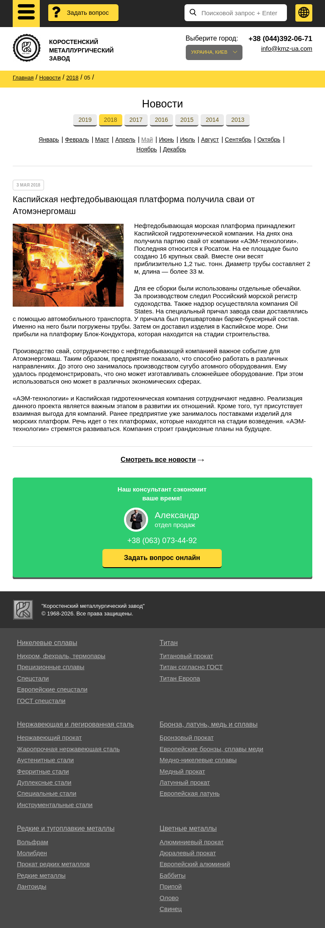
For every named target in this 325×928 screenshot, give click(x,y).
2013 (237, 119)
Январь (49, 139)
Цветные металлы (188, 828)
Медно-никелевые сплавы (198, 759)
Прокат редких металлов (53, 864)
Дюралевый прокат (188, 853)
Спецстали (33, 678)
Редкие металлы (41, 875)
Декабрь (174, 149)
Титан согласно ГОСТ (191, 666)
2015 (186, 119)
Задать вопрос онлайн (162, 557)
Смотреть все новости (158, 459)
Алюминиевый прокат (191, 842)
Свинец (171, 908)
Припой (171, 886)
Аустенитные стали (45, 759)
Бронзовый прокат (187, 737)
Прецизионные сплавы (50, 666)
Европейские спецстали (52, 689)
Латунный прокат (185, 782)
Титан (169, 642)
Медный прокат (182, 771)
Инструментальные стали (55, 804)
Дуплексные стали (44, 782)
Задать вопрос (88, 12)
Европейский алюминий (195, 864)
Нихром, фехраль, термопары (61, 655)
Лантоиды (31, 886)
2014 (212, 119)
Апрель (125, 139)
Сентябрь (238, 139)
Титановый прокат (186, 655)
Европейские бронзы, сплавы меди (211, 748)
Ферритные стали (43, 771)
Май (147, 139)
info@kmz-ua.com (286, 48)
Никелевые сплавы (47, 642)
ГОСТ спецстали (41, 700)
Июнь (166, 139)
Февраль (77, 139)
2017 (136, 119)
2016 (161, 119)
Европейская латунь (190, 793)
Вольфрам (32, 842)
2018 (110, 119)
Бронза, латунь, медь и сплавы (209, 724)
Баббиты (172, 875)
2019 (84, 119)
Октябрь (268, 139)
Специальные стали (46, 793)
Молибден (32, 853)
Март (102, 139)
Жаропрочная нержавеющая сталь (68, 748)
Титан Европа (180, 678)
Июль (187, 139)
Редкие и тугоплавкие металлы (66, 828)
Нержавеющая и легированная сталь (75, 724)
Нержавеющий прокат (49, 737)
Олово (169, 897)
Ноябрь (146, 149)
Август (210, 139)
